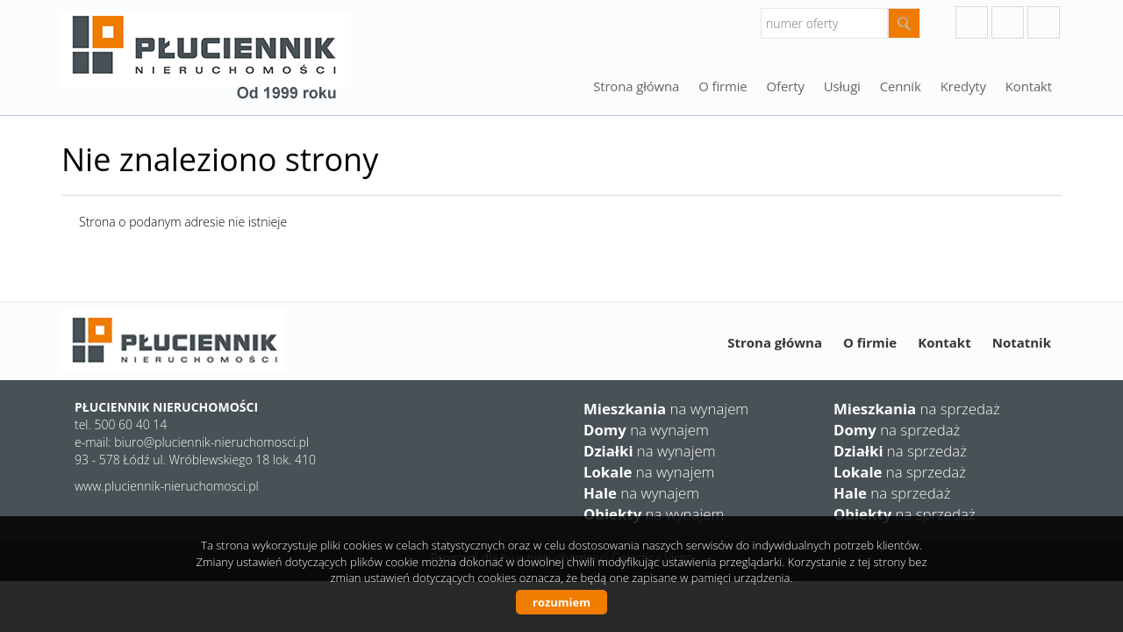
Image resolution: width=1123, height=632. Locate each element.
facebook (1043, 22)
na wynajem (665, 409)
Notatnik (1021, 342)
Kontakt (1028, 86)
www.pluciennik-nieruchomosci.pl (167, 486)
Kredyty (963, 86)
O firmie (722, 86)
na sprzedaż (916, 409)
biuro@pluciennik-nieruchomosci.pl (211, 442)
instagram (1007, 22)
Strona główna (636, 86)
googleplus (971, 22)
